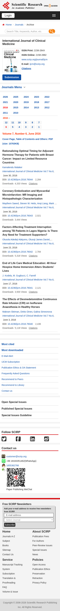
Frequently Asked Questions (16, 373)
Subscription (8, 573)
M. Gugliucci (19, 275)
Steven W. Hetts (28, 203)
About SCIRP (41, 531)
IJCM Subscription (11, 362)
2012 (46, 107)
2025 (15, 97)
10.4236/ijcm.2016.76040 (20, 324)
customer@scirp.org (16, 456)
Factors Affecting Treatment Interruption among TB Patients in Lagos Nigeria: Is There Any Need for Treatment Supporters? (30, 231)
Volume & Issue (10, 591)
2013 (36, 107)
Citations (26, 68)
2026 (5, 97)
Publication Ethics (41, 569)
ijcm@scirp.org (37, 64)
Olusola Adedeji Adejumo (14, 239)
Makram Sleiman (10, 311)
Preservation (38, 573)
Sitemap (6, 550)
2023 (36, 97)
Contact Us (7, 554)
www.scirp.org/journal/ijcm (35, 59)
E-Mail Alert (7, 356)
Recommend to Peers (12, 379)
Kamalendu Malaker (12, 167)
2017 (46, 102)
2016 (5, 107)
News (35, 554)
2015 (15, 107)
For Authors (38, 541)
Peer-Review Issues (42, 545)
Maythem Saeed (10, 203)
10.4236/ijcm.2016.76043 (20, 215)
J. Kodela (7, 275)
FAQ (4, 587)
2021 (5, 102)
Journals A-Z (8, 536)
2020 (15, 102)
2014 (26, 107)
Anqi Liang (42, 203)
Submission (11, 77)
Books (5, 545)
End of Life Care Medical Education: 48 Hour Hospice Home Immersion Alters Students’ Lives (29, 267)
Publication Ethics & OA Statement (19, 367)
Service (7, 559)
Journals (19, 24)
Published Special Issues (17, 408)
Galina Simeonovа (43, 311)
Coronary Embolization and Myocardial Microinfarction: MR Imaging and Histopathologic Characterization (26, 195)
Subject (6, 541)
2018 (36, 102)
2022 (46, 97)
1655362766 (12, 465)
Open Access (39, 564)
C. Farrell (31, 275)
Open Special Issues (14, 402)
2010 (15, 113)
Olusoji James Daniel (39, 239)
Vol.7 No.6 (48, 171)
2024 (26, 97)
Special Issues (39, 550)
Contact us (7, 391)
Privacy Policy (39, 582)
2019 (26, 102)
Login (8, 15)
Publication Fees (40, 536)
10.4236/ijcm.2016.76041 (20, 288)
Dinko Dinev (26, 311)
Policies (37, 559)
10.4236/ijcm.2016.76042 (20, 251)
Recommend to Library (13, 385)
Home (9, 24)
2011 (5, 113)
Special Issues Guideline (17, 415)
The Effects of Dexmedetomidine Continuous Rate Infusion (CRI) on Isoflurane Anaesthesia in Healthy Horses (29, 303)
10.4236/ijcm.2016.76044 (20, 179)
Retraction (37, 578)
